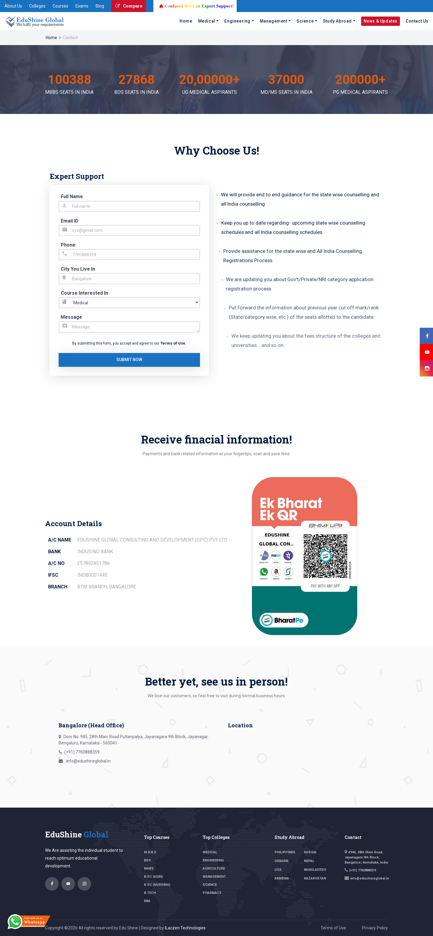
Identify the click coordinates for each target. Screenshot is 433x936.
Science (305, 21)
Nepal (309, 861)
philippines (285, 852)
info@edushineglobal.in (88, 761)
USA (278, 870)
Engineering (237, 21)
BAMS (149, 868)
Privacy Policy (375, 927)
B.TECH (150, 893)
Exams (81, 6)
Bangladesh (315, 870)
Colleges (37, 6)
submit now (129, 359)
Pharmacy (212, 893)
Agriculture (214, 868)
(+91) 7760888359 (82, 752)
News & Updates (381, 21)
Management (273, 21)
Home (186, 21)
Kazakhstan (315, 878)
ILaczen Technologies (185, 927)
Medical (206, 21)
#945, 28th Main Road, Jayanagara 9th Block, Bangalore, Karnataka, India (366, 857)
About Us (13, 6)
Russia (310, 852)
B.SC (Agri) (153, 877)
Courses (60, 6)
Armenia (282, 878)
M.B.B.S (150, 852)
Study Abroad (337, 21)
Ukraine (281, 861)
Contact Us (417, 21)
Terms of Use (172, 343)
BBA (147, 901)
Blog (100, 6)
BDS (147, 860)
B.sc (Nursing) (157, 885)
